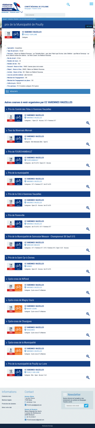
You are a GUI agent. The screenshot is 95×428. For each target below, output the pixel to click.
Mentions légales (7, 400)
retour (89, 26)
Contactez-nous (6, 396)
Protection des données (9, 404)
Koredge (50, 426)
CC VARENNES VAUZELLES (32, 32)
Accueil (5, 19)
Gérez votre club (7, 407)
